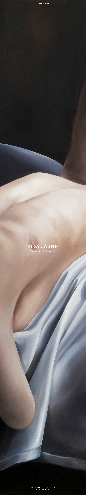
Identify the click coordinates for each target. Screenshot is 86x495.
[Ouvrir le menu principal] (82, 2)
